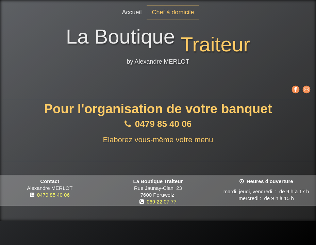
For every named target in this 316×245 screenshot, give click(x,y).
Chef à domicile (173, 12)
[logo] (158, 47)
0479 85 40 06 (53, 195)
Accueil (132, 12)
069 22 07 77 (162, 202)
